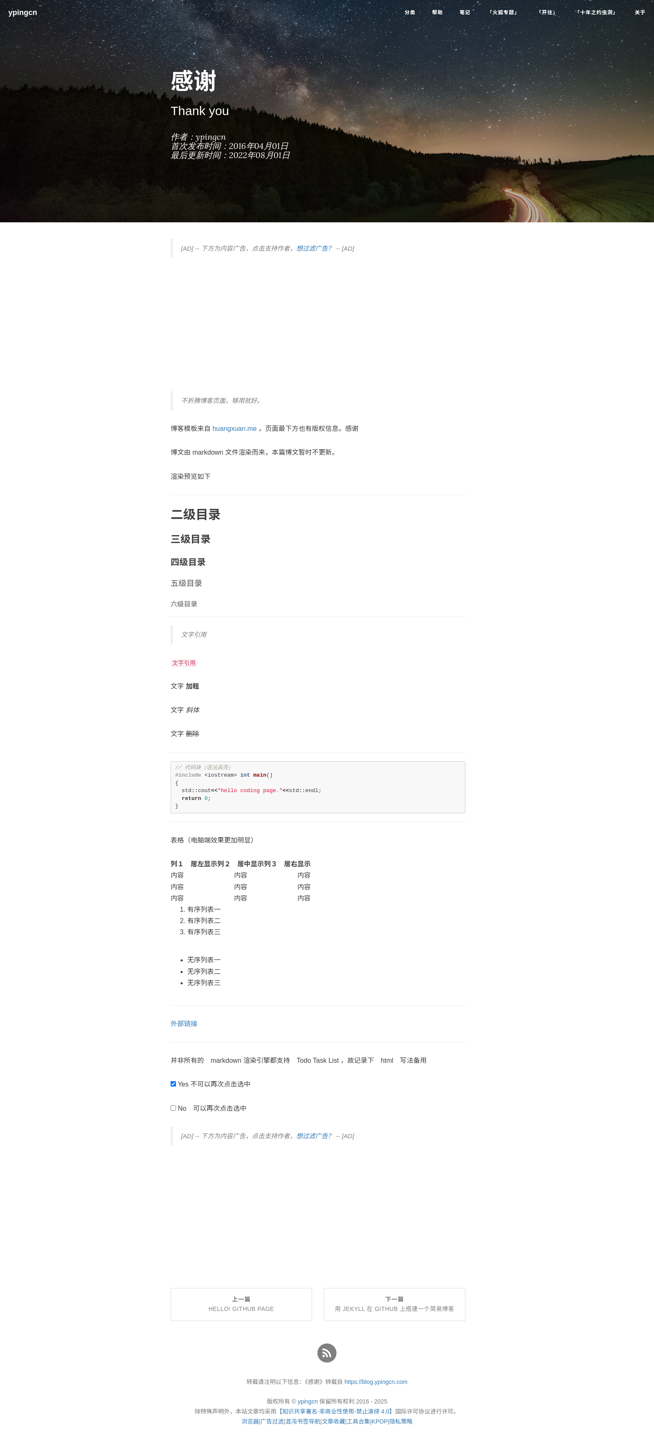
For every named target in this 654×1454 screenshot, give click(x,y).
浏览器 (250, 1421)
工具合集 (358, 1421)
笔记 (465, 12)
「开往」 (547, 12)
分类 (410, 12)
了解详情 (376, 1444)
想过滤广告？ (315, 248)
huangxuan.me (234, 428)
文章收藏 (333, 1421)
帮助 (437, 12)
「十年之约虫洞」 (596, 12)
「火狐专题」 (503, 12)
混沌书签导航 (302, 1421)
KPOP (380, 1421)
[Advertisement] (318, 324)
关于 (640, 12)
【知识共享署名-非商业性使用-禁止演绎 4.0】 (336, 1411)
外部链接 (184, 1023)
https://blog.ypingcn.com (376, 1382)
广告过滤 (272, 1421)
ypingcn (22, 12)
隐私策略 (401, 1421)
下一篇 (394, 1304)
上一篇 (241, 1304)
